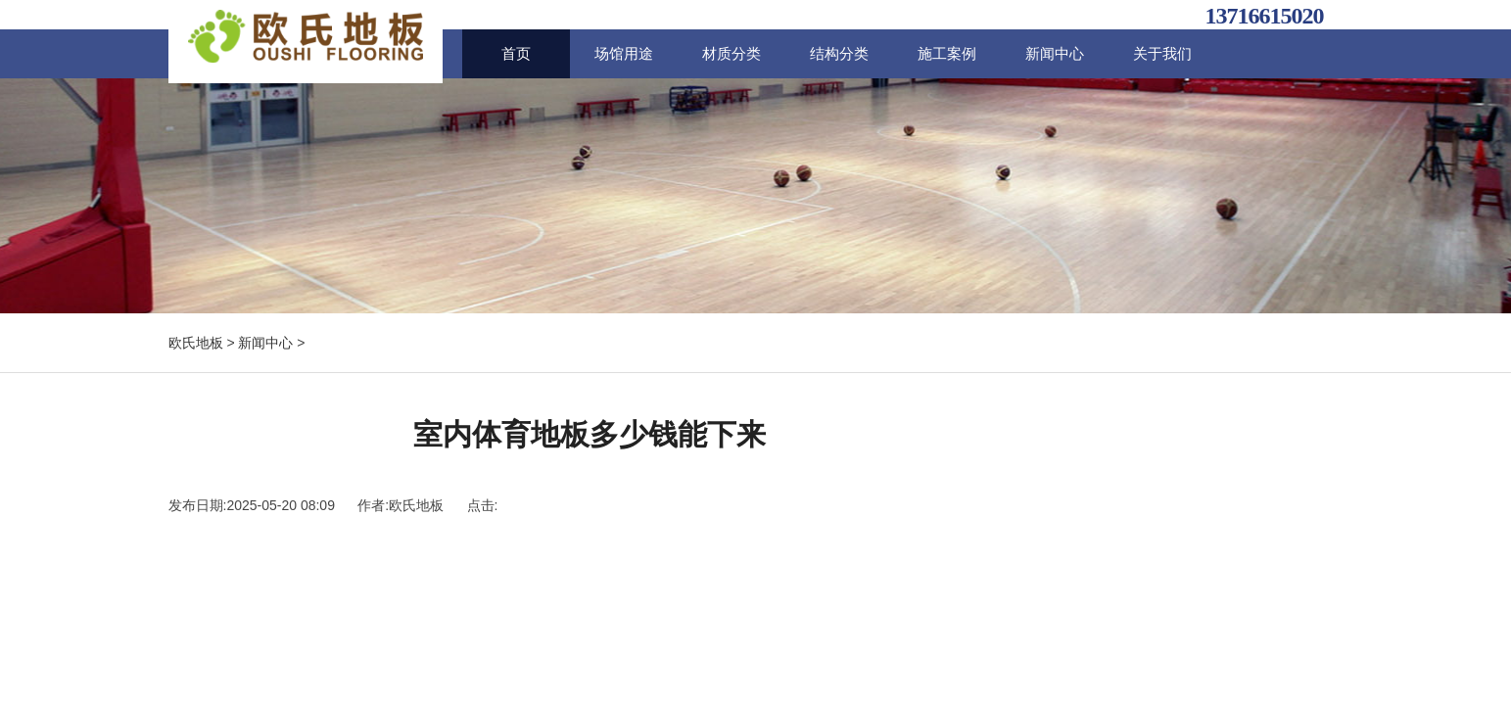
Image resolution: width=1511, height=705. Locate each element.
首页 (516, 53)
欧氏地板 (195, 343)
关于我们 (1162, 53)
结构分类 (839, 53)
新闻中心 (1054, 53)
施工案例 (947, 53)
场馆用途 (623, 53)
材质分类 (731, 53)
